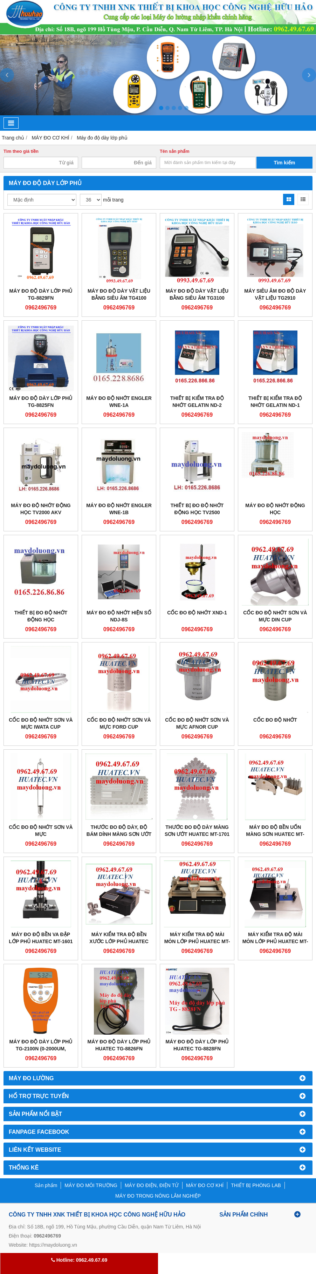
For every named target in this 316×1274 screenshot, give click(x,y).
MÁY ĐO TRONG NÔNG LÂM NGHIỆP (158, 1196)
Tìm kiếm (284, 162)
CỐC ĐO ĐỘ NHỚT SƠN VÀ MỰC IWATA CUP (41, 723)
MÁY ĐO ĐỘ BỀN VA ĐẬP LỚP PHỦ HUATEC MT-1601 (41, 938)
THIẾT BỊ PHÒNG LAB (256, 1185)
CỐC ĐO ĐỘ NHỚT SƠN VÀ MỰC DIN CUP (275, 616)
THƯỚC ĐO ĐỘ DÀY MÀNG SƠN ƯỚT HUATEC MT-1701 (197, 830)
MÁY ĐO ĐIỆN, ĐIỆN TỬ (152, 1185)
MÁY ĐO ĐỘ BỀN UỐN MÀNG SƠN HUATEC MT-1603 (275, 834)
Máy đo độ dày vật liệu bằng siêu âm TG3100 (197, 294)
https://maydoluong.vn (53, 1245)
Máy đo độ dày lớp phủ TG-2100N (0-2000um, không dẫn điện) (41, 1048)
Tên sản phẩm (175, 151)
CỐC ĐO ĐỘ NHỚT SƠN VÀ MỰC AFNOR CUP (197, 723)
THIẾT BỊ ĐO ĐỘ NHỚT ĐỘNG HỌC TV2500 (197, 509)
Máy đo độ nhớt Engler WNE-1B (119, 509)
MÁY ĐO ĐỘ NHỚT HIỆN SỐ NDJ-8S (119, 616)
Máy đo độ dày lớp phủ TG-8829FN (41, 294)
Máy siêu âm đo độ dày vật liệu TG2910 (275, 294)
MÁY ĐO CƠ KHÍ (205, 1185)
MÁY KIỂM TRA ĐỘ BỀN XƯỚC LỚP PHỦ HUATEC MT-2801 (119, 941)
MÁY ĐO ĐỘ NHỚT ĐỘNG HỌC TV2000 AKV (40, 509)
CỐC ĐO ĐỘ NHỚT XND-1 (197, 612)
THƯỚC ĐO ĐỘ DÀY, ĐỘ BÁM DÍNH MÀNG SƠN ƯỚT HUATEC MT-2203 (119, 834)
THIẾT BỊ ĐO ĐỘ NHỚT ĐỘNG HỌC (41, 616)
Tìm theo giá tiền (21, 151)
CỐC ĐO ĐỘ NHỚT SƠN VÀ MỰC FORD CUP (119, 723)
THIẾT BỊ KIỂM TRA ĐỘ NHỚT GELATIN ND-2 (197, 401)
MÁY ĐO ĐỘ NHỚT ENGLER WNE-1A (119, 401)
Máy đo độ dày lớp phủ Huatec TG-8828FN (197, 1045)
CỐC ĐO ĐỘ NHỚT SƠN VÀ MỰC (41, 830)
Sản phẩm (46, 1185)
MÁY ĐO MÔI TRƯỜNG (90, 1185)
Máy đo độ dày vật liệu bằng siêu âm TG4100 (119, 294)
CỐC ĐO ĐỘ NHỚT (275, 720)
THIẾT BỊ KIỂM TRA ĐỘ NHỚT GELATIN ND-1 (275, 401)
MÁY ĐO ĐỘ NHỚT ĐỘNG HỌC (275, 509)
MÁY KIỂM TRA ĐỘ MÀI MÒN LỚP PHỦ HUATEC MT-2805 (197, 941)
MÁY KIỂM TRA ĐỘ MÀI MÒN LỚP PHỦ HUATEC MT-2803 (275, 941)
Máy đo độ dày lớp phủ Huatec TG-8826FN (119, 1045)
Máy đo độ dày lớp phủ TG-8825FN (41, 401)
